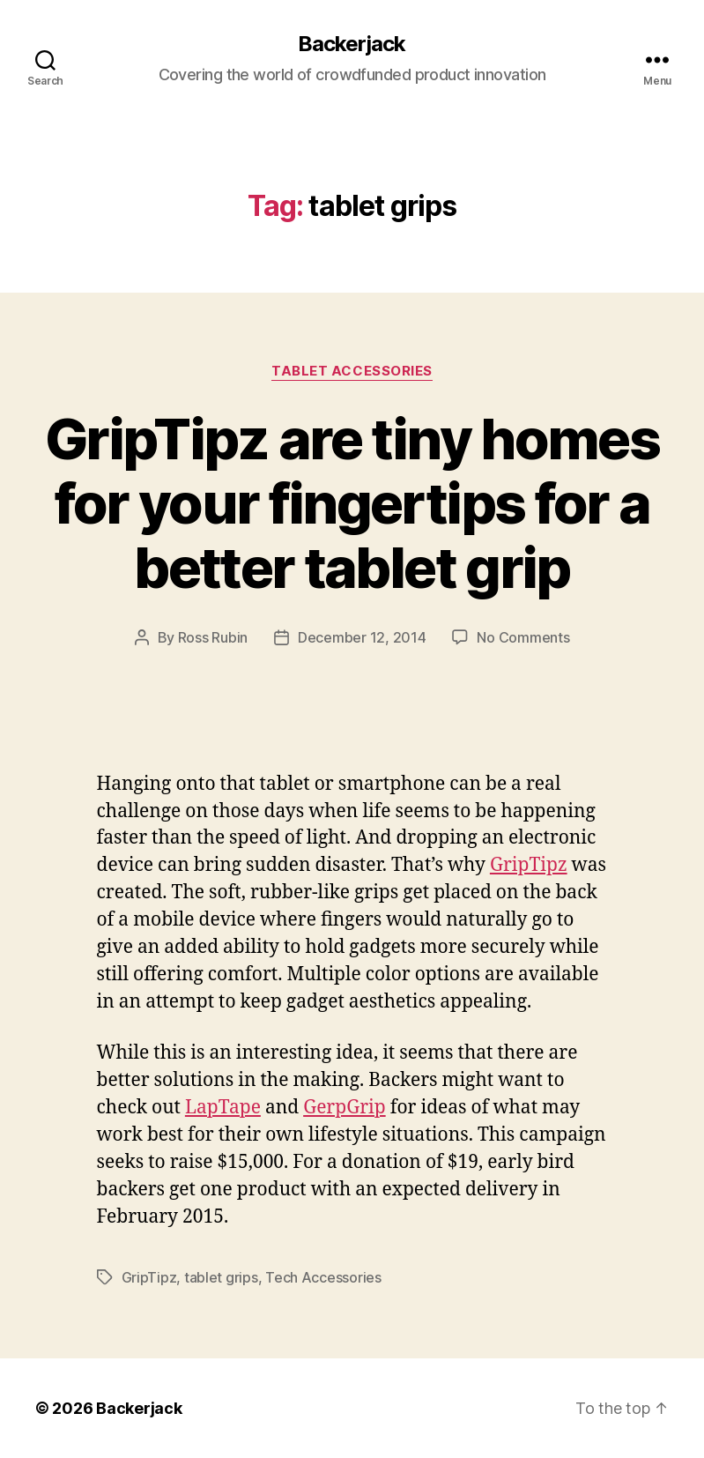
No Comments (523, 637)
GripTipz (528, 865)
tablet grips (221, 1277)
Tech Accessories (323, 1277)
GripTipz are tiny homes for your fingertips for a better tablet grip (352, 503)
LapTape (223, 1108)
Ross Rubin (213, 637)
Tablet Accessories (352, 371)
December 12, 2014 (362, 637)
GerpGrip (344, 1108)
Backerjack (351, 44)
